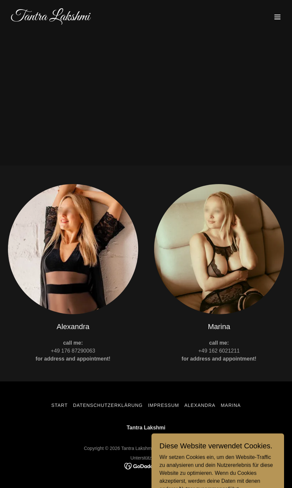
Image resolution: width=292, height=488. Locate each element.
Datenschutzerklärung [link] (108, 405)
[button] (277, 17)
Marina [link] (231, 405)
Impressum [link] (163, 405)
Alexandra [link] (199, 405)
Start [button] (59, 405)
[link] (50, 18)
